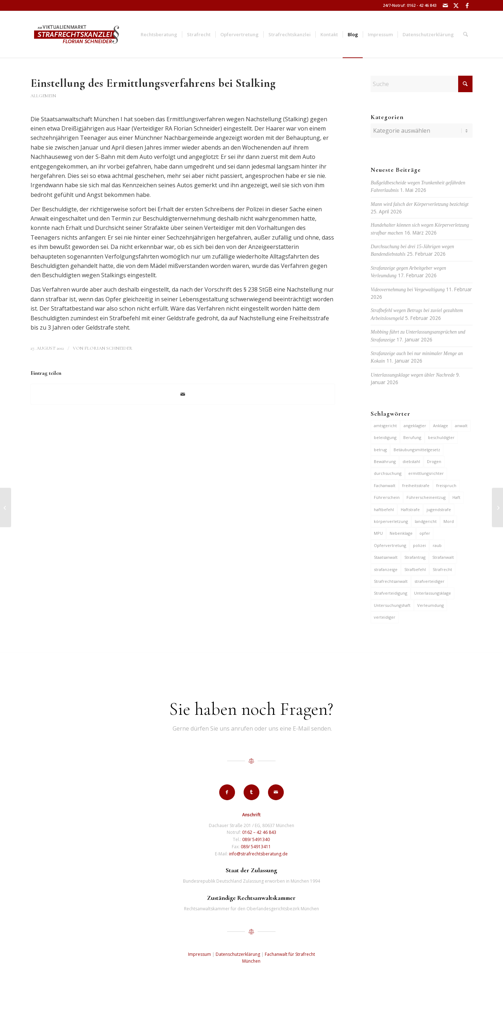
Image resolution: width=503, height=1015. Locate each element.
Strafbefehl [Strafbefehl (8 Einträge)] (415, 569)
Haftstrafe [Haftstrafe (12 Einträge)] (410, 509)
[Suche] (466, 34)
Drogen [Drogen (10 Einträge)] (434, 461)
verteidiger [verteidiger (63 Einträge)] (384, 617)
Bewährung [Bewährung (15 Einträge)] (385, 461)
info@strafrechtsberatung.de (258, 854)
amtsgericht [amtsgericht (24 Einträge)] (385, 425)
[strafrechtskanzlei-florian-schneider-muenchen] (76, 34)
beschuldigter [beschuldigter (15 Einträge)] (441, 437)
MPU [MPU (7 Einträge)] (378, 533)
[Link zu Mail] (445, 5)
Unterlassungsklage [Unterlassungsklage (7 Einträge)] (432, 593)
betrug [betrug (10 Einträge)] (380, 449)
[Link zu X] (456, 5)
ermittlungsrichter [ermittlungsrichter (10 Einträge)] (426, 473)
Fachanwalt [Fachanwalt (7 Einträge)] (384, 485)
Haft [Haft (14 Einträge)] (456, 497)
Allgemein (43, 96)
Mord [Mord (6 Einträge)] (448, 521)
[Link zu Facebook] (467, 5)
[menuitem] (159, 34)
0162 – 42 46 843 (259, 832)
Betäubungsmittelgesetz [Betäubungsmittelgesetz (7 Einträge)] (417, 449)
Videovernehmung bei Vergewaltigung (408, 289)
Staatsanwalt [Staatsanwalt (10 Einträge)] (386, 557)
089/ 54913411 (256, 847)
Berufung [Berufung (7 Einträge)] (412, 437)
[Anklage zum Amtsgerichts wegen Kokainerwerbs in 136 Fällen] (5, 507)
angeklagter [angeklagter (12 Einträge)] (415, 425)
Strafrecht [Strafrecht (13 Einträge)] (442, 569)
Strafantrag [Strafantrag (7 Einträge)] (415, 557)
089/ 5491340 (256, 839)
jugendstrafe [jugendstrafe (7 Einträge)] (439, 509)
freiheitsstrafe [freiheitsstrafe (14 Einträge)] (415, 485)
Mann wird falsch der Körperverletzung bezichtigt (419, 204)
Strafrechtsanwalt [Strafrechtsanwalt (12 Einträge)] (391, 581)
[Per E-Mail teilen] (183, 394)
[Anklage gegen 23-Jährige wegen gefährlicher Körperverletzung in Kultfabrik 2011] (497, 507)
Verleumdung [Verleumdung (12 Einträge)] (430, 605)
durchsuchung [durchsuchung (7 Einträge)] (387, 473)
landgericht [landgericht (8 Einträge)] (426, 521)
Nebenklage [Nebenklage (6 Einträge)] (401, 533)
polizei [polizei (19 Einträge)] (419, 545)
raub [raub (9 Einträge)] (437, 545)
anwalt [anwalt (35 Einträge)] (461, 425)
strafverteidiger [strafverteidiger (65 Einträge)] (429, 581)
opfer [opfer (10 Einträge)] (424, 533)
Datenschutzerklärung (238, 954)
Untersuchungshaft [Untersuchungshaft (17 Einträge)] (392, 605)
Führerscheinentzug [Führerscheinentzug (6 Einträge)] (426, 497)
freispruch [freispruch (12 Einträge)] (446, 485)
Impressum (199, 954)
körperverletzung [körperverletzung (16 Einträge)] (391, 521)
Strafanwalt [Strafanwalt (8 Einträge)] (443, 557)
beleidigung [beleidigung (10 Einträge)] (385, 437)
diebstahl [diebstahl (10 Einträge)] (411, 461)
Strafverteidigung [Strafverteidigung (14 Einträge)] (390, 593)
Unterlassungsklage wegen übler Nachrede (413, 375)
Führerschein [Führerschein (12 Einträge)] (387, 497)
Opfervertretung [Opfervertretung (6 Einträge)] (390, 545)
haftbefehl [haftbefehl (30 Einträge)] (384, 509)
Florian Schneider (108, 348)
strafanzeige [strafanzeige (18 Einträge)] (386, 569)
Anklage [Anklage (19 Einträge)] (440, 425)
